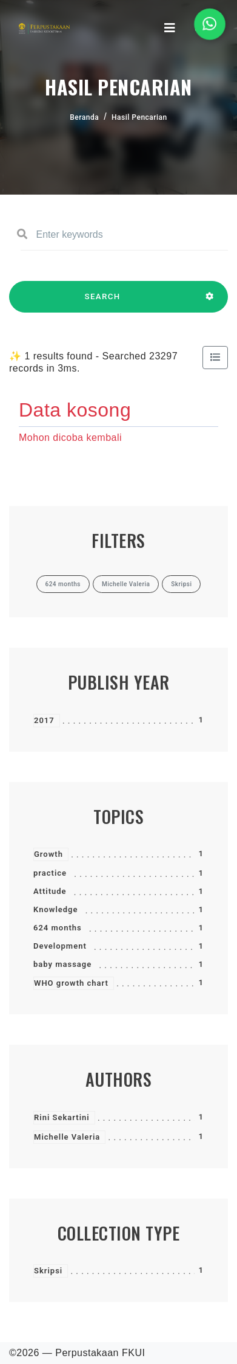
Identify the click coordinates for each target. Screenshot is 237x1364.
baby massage (62, 964)
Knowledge (55, 909)
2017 (44, 720)
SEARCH (102, 302)
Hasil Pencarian (139, 117)
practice (50, 873)
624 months (57, 927)
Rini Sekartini (62, 1117)
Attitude (50, 891)
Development (60, 945)
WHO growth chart (71, 983)
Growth (48, 854)
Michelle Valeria (67, 1136)
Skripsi (48, 1270)
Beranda (84, 117)
